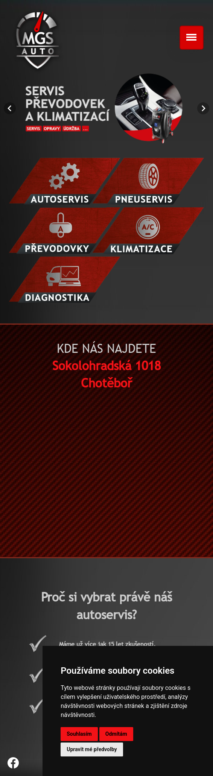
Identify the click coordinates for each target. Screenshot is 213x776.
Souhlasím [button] (79, 734)
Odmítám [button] (116, 734)
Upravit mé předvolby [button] (92, 749)
